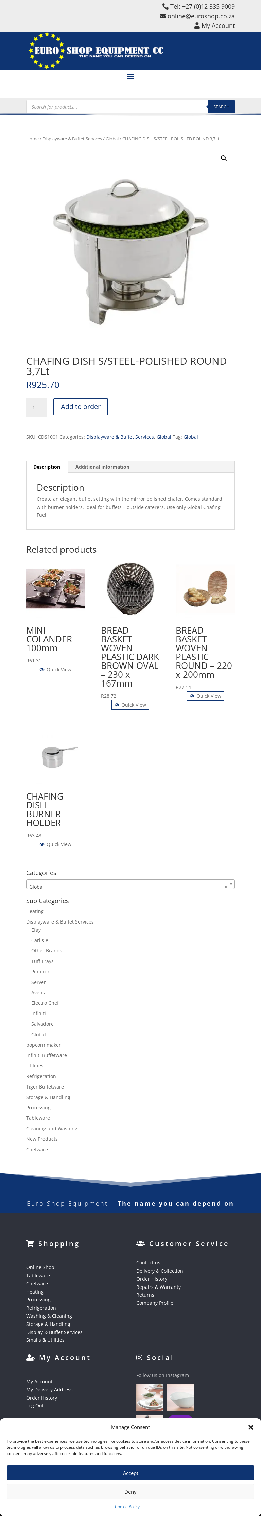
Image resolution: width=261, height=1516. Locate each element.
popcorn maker (43, 1045)
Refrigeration (41, 1076)
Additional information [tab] (102, 466)
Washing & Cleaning (49, 1316)
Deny (130, 1491)
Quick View (55, 669)
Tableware (38, 1118)
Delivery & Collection (159, 1270)
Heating (35, 911)
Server (38, 982)
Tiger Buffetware (45, 1086)
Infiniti (38, 1013)
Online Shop (40, 1267)
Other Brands (46, 950)
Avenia (39, 992)
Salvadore (42, 1024)
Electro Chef (45, 1003)
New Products (42, 1139)
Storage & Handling (48, 1097)
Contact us (148, 1262)
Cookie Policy (127, 1507)
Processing (38, 1107)
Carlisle (39, 940)
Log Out (35, 1405)
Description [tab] (46, 466)
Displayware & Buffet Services (72, 138)
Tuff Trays (42, 961)
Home (32, 138)
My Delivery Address (49, 1389)
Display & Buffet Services (54, 1332)
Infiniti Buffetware (46, 1055)
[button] (250, 1427)
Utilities (35, 1065)
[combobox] (130, 884)
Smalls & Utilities (45, 1340)
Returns (145, 1295)
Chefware (37, 1149)
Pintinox (40, 971)
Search (221, 107)
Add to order (81, 406)
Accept (130, 1472)
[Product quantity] (36, 407)
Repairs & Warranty (158, 1287)
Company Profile (154, 1303)
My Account (39, 1381)
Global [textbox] (128, 887)
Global (112, 138)
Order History (151, 1279)
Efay (36, 930)
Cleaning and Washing (51, 1128)
